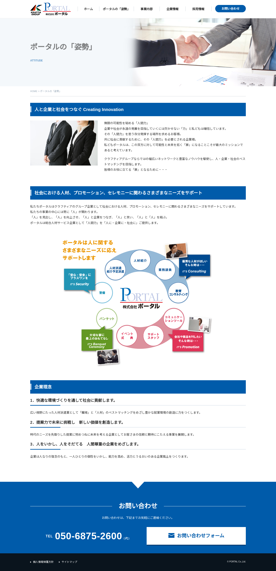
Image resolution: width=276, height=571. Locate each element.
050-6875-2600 (88, 536)
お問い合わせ (230, 8)
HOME (33, 91)
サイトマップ (69, 561)
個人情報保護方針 (43, 561)
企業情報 (172, 9)
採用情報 (198, 9)
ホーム (88, 9)
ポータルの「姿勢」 (116, 9)
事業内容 (147, 9)
